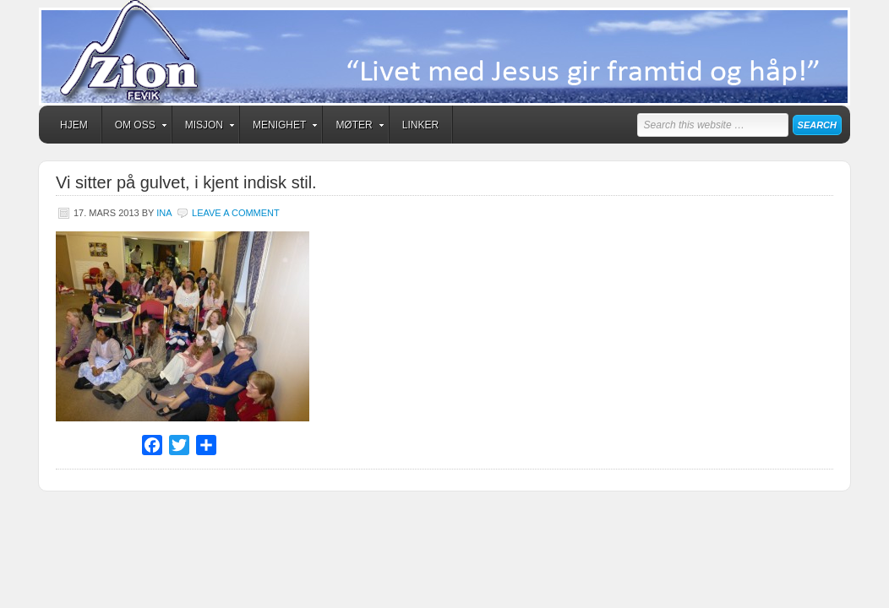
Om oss (135, 127)
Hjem (74, 125)
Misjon (204, 127)
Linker (420, 125)
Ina (164, 213)
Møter (354, 127)
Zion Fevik (444, 53)
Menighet (279, 127)
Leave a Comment (236, 213)
